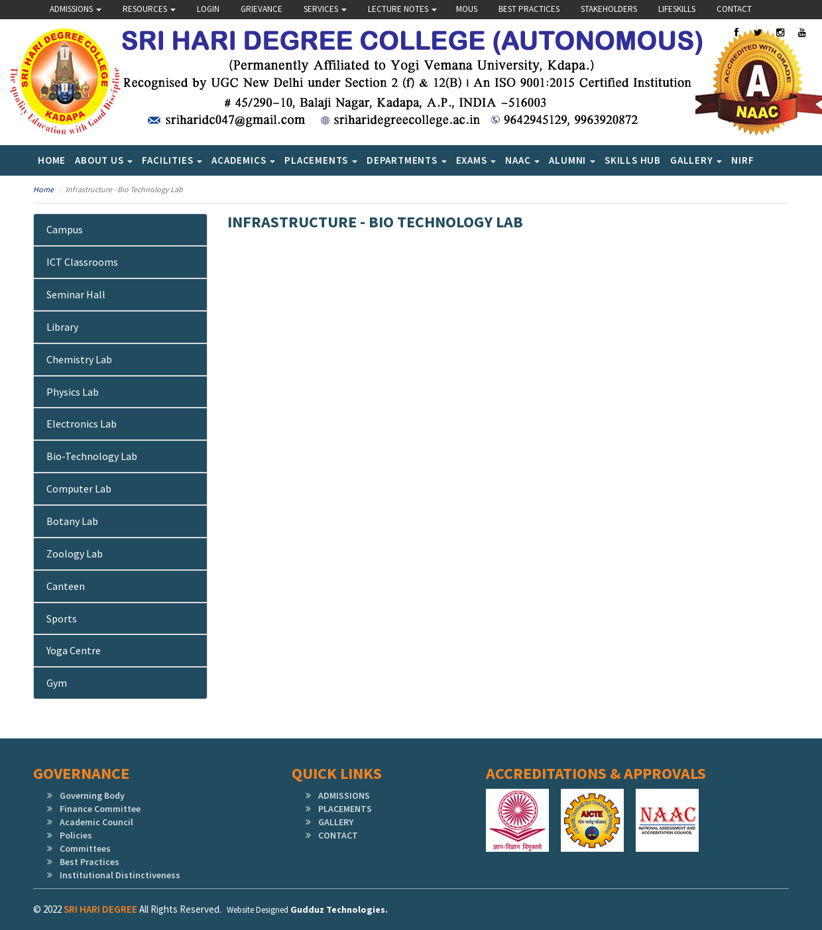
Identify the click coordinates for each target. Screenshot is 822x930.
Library (62, 326)
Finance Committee (100, 809)
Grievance (261, 9)
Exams (476, 160)
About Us (104, 160)
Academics (243, 160)
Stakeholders (609, 9)
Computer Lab (78, 488)
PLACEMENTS (345, 809)
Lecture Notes (402, 9)
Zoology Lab (74, 553)
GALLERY (335, 822)
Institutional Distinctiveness (120, 875)
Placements (320, 160)
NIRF (742, 160)
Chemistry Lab (79, 359)
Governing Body (92, 795)
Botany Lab (72, 521)
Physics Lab (72, 391)
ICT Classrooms (82, 261)
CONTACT (338, 835)
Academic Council (96, 822)
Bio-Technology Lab (91, 456)
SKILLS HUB (633, 160)
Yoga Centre (73, 650)
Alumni (572, 160)
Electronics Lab (81, 423)
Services (325, 9)
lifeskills (676, 9)
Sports (61, 618)
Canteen (65, 586)
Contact (734, 9)
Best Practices (529, 9)
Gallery (696, 160)
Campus (64, 229)
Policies (76, 835)
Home (52, 160)
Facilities (172, 160)
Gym (56, 682)
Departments (407, 160)
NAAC (522, 160)
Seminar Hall (75, 294)
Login (208, 9)
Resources (149, 9)
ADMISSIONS (344, 795)
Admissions (75, 9)
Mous (466, 9)
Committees (85, 848)
